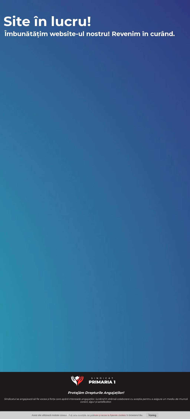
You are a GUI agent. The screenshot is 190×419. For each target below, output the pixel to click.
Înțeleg (152, 415)
